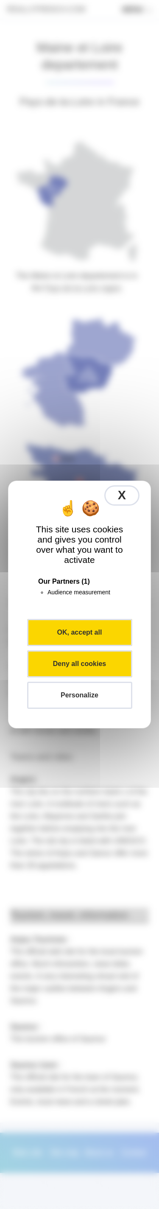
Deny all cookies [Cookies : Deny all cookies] (79, 663)
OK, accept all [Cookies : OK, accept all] (79, 632)
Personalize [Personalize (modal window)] (79, 695)
